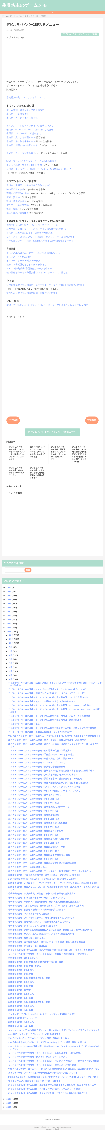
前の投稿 (91, 420)
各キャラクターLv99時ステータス (23, 260)
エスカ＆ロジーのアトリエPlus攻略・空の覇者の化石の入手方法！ (39, 750)
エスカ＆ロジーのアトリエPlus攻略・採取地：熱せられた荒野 (37, 823)
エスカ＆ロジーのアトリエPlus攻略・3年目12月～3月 (33, 799)
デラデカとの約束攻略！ (18, 205)
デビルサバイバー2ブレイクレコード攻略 (80, 34)
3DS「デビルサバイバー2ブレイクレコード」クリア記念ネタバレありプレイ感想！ (48, 305)
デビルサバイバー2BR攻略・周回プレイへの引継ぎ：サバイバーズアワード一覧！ (47, 693)
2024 (9, 595)
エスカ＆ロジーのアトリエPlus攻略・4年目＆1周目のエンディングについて (44, 790)
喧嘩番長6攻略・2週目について (23, 958)
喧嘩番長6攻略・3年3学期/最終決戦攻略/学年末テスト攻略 (35, 962)
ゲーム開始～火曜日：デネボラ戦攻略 (25, 110)
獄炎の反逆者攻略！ (16, 201)
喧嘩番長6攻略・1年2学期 (20, 1010)
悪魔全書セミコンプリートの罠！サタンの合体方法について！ (37, 229)
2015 (9, 631)
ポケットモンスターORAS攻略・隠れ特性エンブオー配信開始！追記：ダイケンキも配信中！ (52, 950)
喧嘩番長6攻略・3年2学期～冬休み (24, 966)
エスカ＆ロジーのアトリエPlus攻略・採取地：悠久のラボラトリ (38, 807)
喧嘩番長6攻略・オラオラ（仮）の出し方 (27, 946)
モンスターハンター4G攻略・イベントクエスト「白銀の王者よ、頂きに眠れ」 (45, 1053)
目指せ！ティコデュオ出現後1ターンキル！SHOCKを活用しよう (39, 169)
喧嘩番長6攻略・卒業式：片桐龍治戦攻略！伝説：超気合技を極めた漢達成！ (44, 901)
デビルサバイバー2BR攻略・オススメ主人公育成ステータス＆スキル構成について (47, 689)
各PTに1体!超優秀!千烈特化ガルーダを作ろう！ (30, 268)
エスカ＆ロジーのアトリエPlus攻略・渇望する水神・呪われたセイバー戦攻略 (45, 778)
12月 (11, 635)
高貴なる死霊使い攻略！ (18, 193)
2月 (11, 675)
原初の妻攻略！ (14, 197)
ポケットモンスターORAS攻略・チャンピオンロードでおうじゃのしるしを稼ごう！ (48, 1093)
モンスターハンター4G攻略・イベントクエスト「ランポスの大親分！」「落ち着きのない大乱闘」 (54, 1061)
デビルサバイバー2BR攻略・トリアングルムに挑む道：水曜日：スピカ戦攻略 (45, 720)
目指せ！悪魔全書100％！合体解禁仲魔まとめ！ (30, 233)
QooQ (57, 1129)
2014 (9, 1099)
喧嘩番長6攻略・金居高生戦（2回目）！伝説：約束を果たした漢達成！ (41, 893)
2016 (9, 627)
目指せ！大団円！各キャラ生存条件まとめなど (29, 185)
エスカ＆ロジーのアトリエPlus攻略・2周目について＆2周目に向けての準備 (44, 786)
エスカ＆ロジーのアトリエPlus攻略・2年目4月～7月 (33, 835)
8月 (11, 651)
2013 (9, 1103)
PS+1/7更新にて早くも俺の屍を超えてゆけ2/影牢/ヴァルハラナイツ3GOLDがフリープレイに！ (53, 1077)
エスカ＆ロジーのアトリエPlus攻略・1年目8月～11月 (33, 851)
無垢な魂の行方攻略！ (17, 213)
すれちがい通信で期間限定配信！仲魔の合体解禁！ (32, 293)
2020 (9, 611)
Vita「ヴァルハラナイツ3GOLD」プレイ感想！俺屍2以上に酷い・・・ (41, 1038)
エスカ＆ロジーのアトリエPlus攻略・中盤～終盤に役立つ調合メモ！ (40, 758)
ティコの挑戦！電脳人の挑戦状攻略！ (25, 165)
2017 (9, 623)
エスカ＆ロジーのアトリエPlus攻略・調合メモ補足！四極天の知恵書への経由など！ (48, 740)
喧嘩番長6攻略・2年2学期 (20, 986)
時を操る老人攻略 (15, 189)
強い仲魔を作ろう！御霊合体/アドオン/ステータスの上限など (37, 272)
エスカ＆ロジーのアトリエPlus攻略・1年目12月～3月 (33, 843)
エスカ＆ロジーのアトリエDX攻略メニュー (28, 867)
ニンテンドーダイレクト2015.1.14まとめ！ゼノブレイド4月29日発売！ (42, 1014)
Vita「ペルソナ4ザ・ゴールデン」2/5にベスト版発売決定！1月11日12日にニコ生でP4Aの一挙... (53, 1069)
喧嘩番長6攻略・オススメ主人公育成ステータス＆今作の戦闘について (41, 934)
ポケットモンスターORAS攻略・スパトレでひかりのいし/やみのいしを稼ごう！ (46, 1089)
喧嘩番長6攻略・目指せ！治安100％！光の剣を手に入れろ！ (36, 909)
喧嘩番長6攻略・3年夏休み (21, 970)
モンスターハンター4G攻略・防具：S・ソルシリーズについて (37, 1057)
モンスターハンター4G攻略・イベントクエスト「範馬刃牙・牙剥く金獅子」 (44, 1065)
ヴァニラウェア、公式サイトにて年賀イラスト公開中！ (34, 1081)
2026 (9, 587)
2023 (9, 599)
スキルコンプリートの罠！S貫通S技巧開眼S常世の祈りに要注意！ (39, 241)
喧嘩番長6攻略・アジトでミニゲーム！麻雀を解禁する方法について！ (41, 918)
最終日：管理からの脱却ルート (22, 145)
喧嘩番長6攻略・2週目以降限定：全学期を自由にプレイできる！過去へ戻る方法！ (47, 905)
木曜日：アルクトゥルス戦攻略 (22, 117)
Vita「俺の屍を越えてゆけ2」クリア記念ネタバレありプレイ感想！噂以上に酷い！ (47, 1042)
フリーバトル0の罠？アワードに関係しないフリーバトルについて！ (40, 237)
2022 (9, 603)
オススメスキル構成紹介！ (19, 257)
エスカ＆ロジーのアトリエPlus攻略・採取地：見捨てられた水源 (38, 839)
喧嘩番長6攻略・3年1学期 (20, 974)
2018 (9, 619)
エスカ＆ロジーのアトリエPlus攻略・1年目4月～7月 (33, 859)
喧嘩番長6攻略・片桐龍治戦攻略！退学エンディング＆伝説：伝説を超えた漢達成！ (47, 942)
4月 (11, 667)
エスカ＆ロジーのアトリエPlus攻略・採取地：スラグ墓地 (35, 831)
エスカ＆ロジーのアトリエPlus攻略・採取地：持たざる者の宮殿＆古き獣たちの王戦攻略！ (51, 770)
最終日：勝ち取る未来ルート (20, 141)
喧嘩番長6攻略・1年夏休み (21, 1022)
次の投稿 (13, 420)
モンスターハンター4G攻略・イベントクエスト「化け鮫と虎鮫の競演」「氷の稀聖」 (48, 954)
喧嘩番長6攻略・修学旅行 (20, 990)
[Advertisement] (52, 58)
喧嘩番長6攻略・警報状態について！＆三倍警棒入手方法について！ (40, 922)
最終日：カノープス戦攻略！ (20, 153)
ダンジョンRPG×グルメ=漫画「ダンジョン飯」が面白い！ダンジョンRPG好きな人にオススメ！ (53, 1030)
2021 (9, 607)
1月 (11, 679)
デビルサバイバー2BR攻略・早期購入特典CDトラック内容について (40, 732)
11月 (11, 639)
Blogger (56, 1119)
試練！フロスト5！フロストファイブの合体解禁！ (31, 161)
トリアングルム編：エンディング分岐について (29, 125)
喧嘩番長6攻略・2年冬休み (21, 982)
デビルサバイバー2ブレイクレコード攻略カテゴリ (52, 432)
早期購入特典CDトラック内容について (25, 97)
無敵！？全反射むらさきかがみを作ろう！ (27, 264)
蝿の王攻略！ (13, 209)
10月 (11, 643)
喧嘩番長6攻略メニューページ (22, 1018)
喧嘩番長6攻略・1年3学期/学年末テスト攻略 (29, 1002)
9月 (11, 647)
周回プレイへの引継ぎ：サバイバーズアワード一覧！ (33, 225)
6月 (11, 659)
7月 (11, 655)
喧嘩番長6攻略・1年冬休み (21, 1006)
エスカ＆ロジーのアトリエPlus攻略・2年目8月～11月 (33, 827)
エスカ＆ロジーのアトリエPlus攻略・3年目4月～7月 (33, 811)
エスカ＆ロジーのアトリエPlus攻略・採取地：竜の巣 (33, 815)
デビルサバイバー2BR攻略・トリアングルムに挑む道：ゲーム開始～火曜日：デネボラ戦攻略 (52, 728)
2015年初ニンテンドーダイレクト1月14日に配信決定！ (34, 1034)
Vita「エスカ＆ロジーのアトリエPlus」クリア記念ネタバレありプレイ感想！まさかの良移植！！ (54, 736)
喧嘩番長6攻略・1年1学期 (20, 1026)
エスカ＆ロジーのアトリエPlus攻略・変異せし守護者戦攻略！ (37, 766)
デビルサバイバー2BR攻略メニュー (25, 724)
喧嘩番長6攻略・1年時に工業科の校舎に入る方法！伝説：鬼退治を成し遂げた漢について (50, 930)
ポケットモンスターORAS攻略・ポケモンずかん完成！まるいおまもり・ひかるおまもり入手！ (53, 1085)
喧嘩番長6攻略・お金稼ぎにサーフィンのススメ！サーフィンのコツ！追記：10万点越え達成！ (53, 883)
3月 (11, 671)
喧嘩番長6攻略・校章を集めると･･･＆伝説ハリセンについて (36, 897)
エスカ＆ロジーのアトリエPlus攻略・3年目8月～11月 (33, 803)
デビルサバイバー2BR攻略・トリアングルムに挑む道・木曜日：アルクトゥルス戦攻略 (49, 716)
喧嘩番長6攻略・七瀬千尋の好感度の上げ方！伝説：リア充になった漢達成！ (44, 875)
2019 (9, 615)
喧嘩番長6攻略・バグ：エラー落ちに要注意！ (29, 914)
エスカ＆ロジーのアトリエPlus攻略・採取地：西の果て (34, 794)
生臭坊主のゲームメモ (24, 5)
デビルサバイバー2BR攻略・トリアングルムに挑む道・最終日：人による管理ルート (48, 697)
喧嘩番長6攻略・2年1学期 (20, 998)
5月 (11, 663)
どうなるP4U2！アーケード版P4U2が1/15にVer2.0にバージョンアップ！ (43, 1073)
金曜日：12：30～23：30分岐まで (23, 133)
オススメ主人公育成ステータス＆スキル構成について (33, 253)
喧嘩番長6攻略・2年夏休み (21, 994)
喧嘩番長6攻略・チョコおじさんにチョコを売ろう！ (33, 925)
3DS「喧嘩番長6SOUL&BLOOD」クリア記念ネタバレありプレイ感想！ (42, 879)
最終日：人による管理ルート (20, 137)
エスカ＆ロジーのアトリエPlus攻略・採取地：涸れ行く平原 (36, 847)
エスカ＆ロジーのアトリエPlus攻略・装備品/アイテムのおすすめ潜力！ (42, 754)
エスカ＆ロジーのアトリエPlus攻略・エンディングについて (36, 762)
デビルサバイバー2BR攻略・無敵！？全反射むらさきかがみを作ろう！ (41, 701)
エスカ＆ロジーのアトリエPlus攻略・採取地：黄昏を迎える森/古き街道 (42, 863)
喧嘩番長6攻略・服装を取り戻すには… (26, 938)
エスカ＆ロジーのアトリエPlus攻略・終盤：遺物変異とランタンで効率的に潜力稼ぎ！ (49, 782)
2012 (9, 1107)
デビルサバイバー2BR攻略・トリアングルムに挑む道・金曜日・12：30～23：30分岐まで (50, 705)
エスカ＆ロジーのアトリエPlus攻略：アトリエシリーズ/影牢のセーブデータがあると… (49, 871)
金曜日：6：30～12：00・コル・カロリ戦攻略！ (30, 129)
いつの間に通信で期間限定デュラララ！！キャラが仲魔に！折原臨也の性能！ (45, 285)
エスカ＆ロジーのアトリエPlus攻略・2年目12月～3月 (33, 819)
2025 (9, 591)
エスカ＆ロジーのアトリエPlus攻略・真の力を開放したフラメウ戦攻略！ (43, 774)
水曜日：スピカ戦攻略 (17, 114)
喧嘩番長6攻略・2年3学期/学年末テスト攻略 (29, 978)
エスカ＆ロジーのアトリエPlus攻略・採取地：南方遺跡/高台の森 (39, 855)
